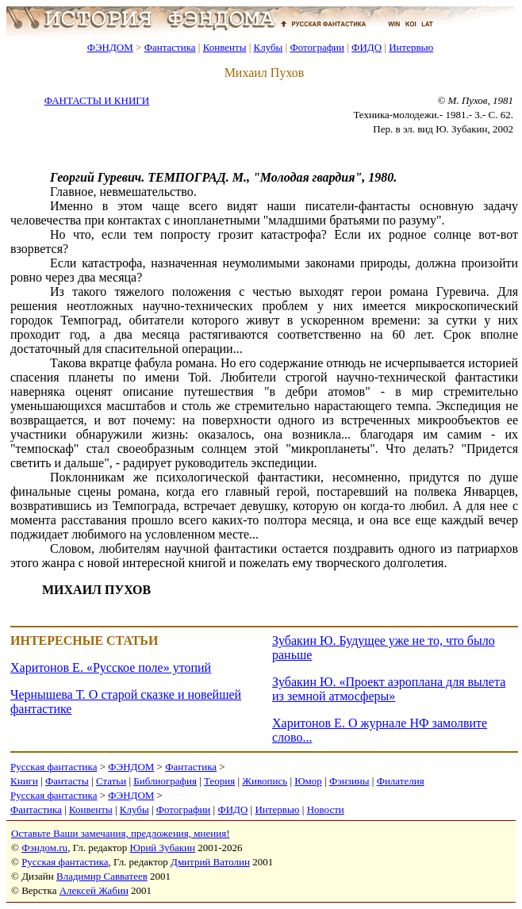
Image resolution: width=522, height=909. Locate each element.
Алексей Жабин (94, 890)
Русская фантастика (53, 767)
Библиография (165, 781)
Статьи (111, 781)
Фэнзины (349, 781)
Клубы (267, 47)
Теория (219, 781)
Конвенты (225, 47)
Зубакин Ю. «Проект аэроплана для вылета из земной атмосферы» (388, 689)
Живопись (264, 781)
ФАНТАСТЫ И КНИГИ (96, 100)
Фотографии (317, 47)
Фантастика (170, 47)
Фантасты (67, 781)
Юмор (308, 781)
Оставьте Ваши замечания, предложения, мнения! (120, 833)
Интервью (411, 47)
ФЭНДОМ (110, 47)
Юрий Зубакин (162, 847)
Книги (24, 781)
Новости (325, 809)
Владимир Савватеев (102, 876)
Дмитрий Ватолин (210, 862)
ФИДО (366, 47)
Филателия (400, 781)
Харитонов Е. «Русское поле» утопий (110, 667)
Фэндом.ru (44, 847)
